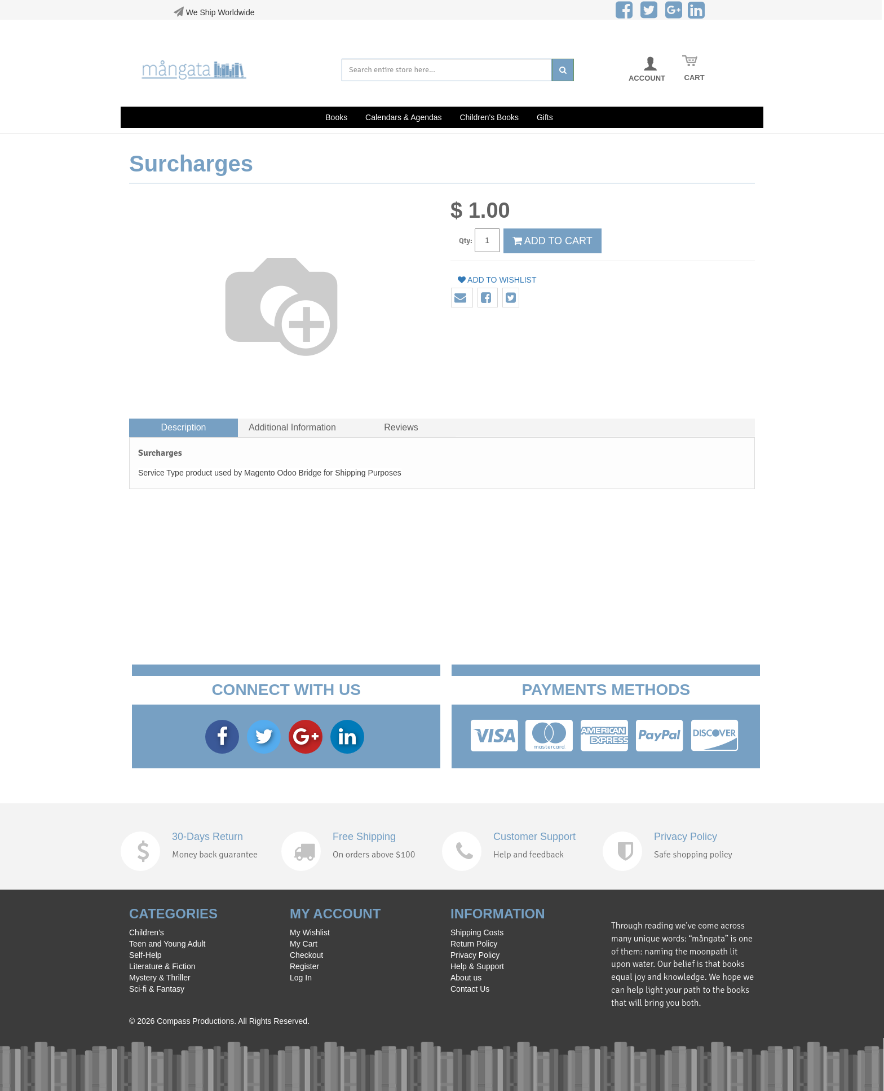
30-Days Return (207, 836)
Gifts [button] (545, 117)
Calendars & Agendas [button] (403, 117)
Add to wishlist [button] (497, 279)
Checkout (306, 955)
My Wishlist (310, 932)
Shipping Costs (476, 932)
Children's (146, 932)
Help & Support (477, 966)
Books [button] (336, 117)
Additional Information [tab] (292, 427)
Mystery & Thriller (160, 977)
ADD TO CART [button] (552, 241)
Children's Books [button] (489, 117)
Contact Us (469, 988)
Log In (301, 977)
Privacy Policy (685, 836)
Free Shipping (364, 836)
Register (304, 966)
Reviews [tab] (401, 427)
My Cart (303, 943)
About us (465, 977)
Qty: (465, 240)
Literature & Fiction (162, 966)
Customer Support (534, 836)
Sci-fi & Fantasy (156, 988)
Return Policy (473, 943)
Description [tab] (183, 427)
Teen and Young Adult (167, 943)
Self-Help (145, 955)
